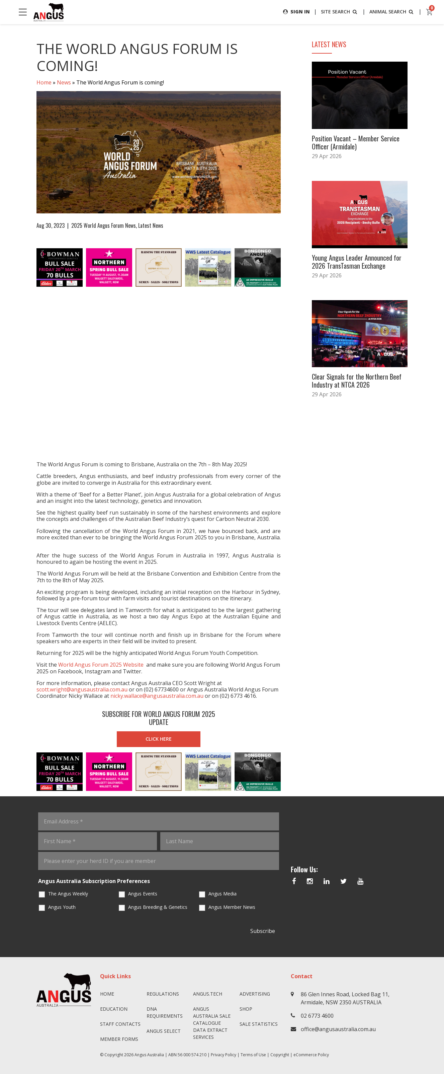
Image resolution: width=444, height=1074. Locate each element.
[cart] (430, 12)
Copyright (279, 1055)
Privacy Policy (223, 1055)
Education (113, 1009)
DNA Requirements (165, 1012)
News (64, 82)
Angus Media (222, 893)
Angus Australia (149, 1055)
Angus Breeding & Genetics (157, 907)
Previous (29, 267)
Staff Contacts (120, 1024)
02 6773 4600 (317, 1015)
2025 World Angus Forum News (103, 225)
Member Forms (119, 1039)
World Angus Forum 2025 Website (101, 664)
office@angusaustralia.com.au (338, 1029)
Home (44, 82)
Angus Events (142, 893)
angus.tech (207, 994)
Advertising (255, 994)
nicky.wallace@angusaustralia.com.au (156, 695)
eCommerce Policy (311, 1055)
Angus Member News (231, 907)
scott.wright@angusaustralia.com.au (81, 689)
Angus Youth (62, 907)
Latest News (150, 225)
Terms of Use (253, 1055)
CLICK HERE (159, 739)
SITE (339, 11)
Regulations (163, 994)
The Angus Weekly (68, 893)
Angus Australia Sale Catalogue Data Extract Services (212, 1023)
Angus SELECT (164, 1031)
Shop (246, 1009)
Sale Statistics (259, 1024)
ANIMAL (392, 11)
